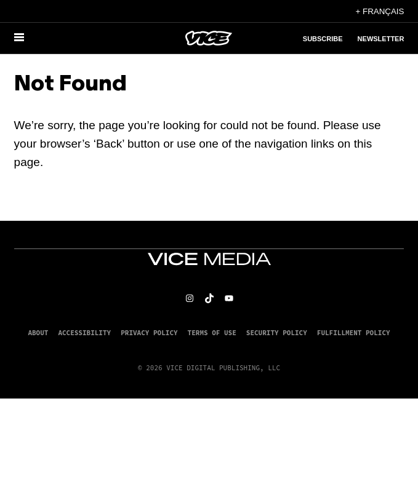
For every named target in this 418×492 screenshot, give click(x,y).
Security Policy (276, 332)
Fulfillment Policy (353, 332)
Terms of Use (212, 332)
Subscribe (323, 38)
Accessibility (84, 332)
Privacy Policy (149, 332)
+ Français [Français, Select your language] (380, 11)
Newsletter (381, 38)
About (38, 332)
